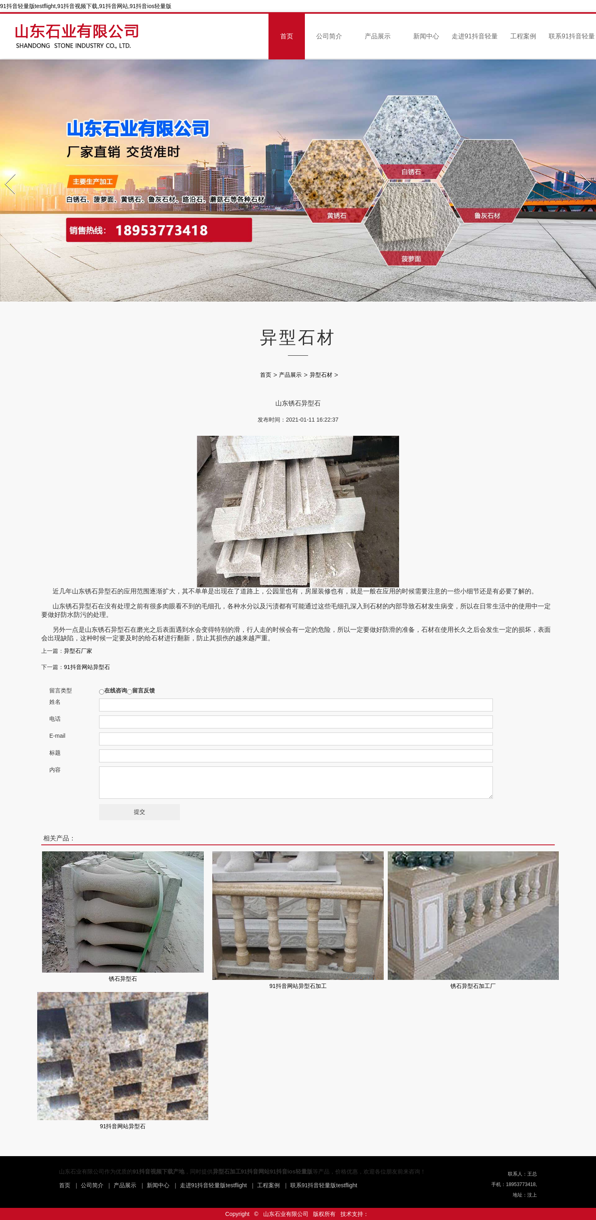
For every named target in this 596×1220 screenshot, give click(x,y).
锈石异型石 (123, 978)
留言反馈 (143, 690)
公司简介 (329, 36)
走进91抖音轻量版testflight (213, 1185)
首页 (286, 36)
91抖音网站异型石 (87, 667)
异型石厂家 (78, 651)
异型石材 (321, 374)
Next (582, 171)
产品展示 (378, 36)
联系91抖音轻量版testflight (323, 1185)
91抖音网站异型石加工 (298, 986)
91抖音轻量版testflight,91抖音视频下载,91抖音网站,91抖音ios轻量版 (85, 6)
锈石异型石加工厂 (473, 986)
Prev (6, 171)
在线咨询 (115, 690)
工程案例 (523, 36)
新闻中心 (426, 36)
